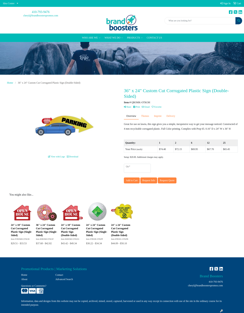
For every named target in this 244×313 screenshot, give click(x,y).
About (24, 279)
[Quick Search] (200, 20)
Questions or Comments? (33, 285)
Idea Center (8, 3)
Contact (59, 275)
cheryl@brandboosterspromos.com (40, 15)
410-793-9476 (40, 12)
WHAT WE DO (114, 38)
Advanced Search (64, 279)
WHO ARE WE (91, 38)
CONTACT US (154, 37)
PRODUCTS (135, 38)
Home (24, 275)
